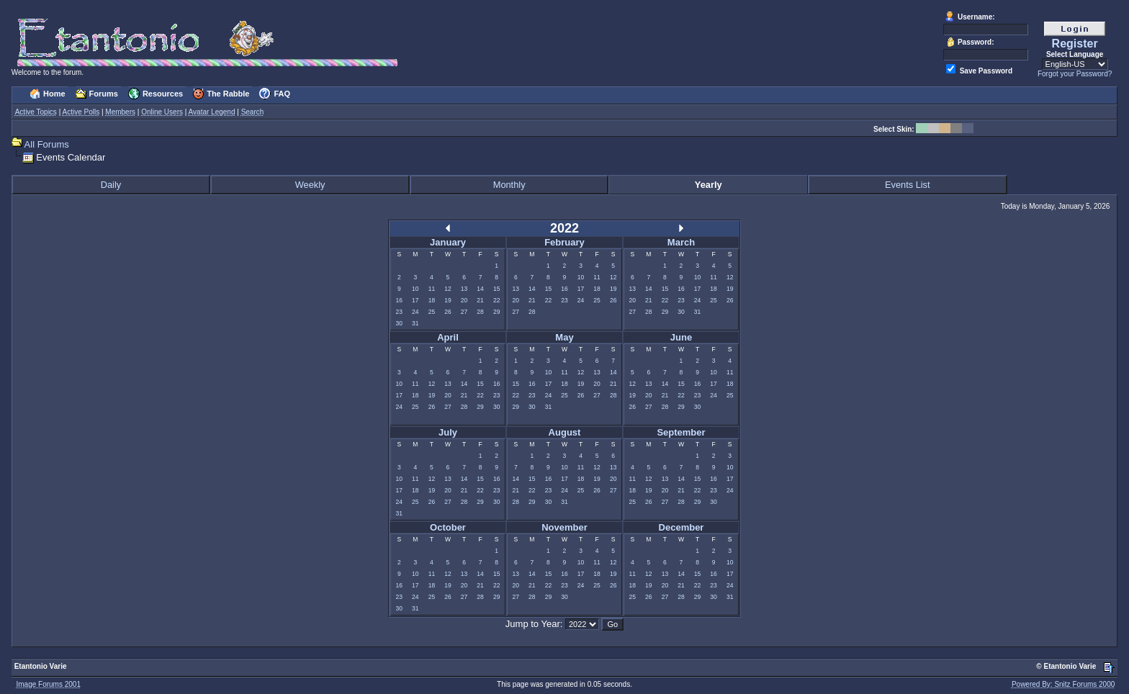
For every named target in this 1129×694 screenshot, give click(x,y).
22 (496, 300)
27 (464, 311)
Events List (907, 184)
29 (496, 311)
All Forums (46, 144)
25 (431, 311)
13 (464, 288)
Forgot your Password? (1075, 74)
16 (399, 300)
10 (415, 288)
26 (447, 311)
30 (399, 323)
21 (480, 300)
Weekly (310, 184)
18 (431, 300)
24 (415, 311)
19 (447, 300)
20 (464, 300)
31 (415, 323)
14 (480, 288)
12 (447, 288)
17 (415, 300)
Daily (111, 184)
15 (496, 288)
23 (399, 311)
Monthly (509, 184)
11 (431, 288)
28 (480, 311)
